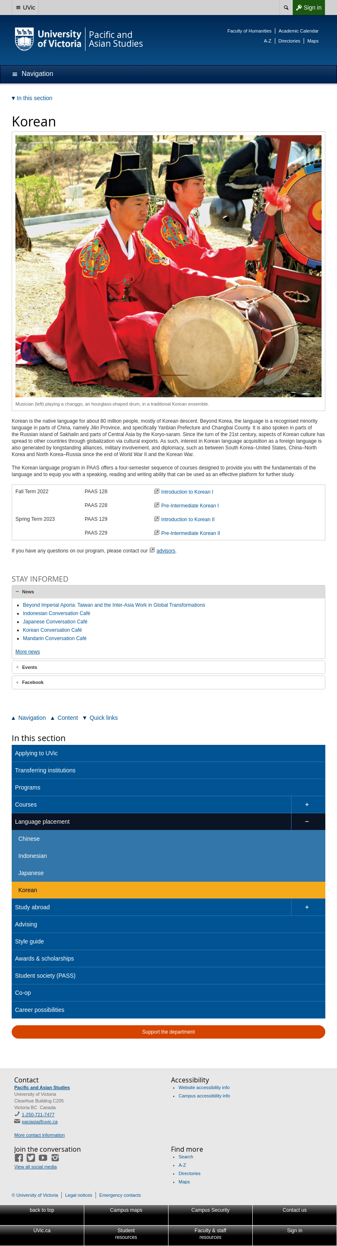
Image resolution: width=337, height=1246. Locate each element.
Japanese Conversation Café (55, 622)
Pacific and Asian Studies (42, 1087)
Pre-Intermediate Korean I (190, 506)
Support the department (168, 1032)
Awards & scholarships (44, 958)
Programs (27, 787)
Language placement (42, 821)
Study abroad (32, 907)
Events (29, 667)
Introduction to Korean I (188, 492)
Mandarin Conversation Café (55, 638)
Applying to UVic (36, 753)
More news (27, 652)
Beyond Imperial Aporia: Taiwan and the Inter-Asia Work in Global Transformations (114, 605)
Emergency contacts (120, 1195)
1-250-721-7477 (38, 1114)
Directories (290, 40)
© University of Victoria (35, 1195)
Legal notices (78, 1195)
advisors (166, 551)
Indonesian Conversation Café (56, 613)
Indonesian (32, 856)
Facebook (32, 682)
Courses (26, 804)
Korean (27, 890)
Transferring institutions (45, 770)
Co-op (23, 992)
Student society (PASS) (45, 975)
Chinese (29, 838)
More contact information (39, 1135)
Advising (26, 924)
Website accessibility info (204, 1087)
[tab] (168, 591)
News (28, 591)
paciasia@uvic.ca (40, 1121)
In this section (38, 738)
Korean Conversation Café (52, 630)
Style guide (29, 941)
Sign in (307, 7)
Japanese (31, 873)
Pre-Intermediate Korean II (190, 533)
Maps (313, 40)
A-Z (268, 40)
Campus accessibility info (204, 1095)
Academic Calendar (299, 30)
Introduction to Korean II (188, 519)
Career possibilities (39, 1009)
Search (186, 1156)
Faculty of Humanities (249, 30)
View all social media (35, 1166)
